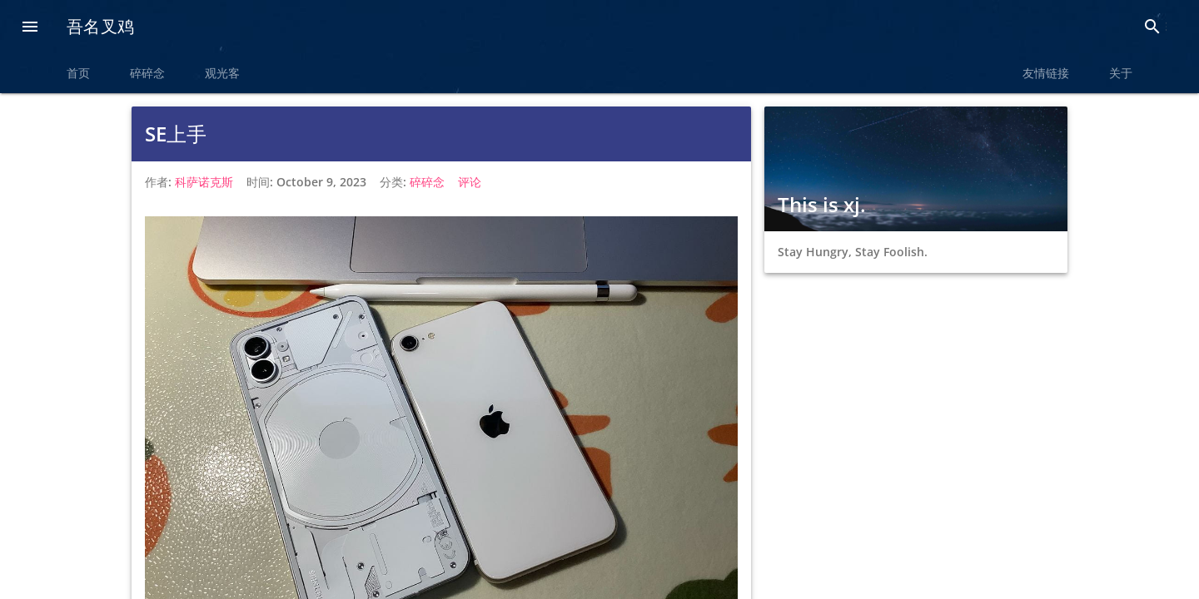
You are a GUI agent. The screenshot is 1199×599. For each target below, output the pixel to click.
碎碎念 (147, 73)
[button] (30, 28)
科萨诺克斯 (204, 182)
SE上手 (175, 133)
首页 (78, 73)
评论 (469, 182)
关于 (1120, 73)
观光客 (222, 73)
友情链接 (1045, 73)
